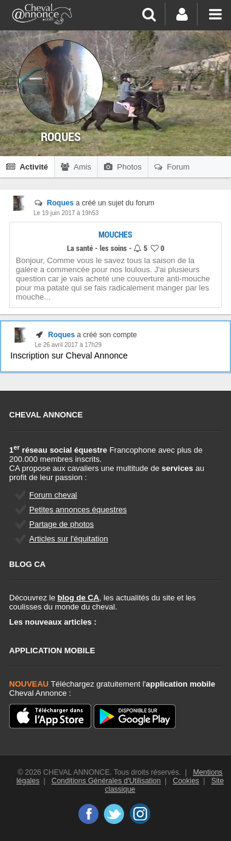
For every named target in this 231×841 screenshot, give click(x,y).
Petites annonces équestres (77, 509)
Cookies (186, 781)
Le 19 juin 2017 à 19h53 (65, 213)
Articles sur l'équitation (68, 538)
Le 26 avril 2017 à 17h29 (68, 345)
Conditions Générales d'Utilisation (106, 781)
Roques (60, 203)
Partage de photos (61, 524)
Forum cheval (53, 494)
